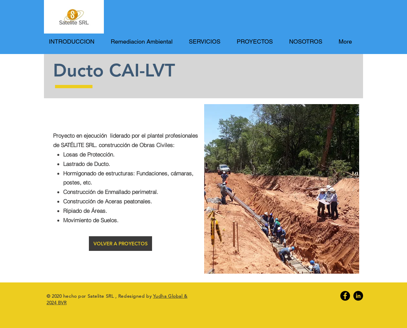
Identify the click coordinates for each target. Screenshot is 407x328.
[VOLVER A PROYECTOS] (120, 243)
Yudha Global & (170, 296)
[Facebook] (345, 296)
